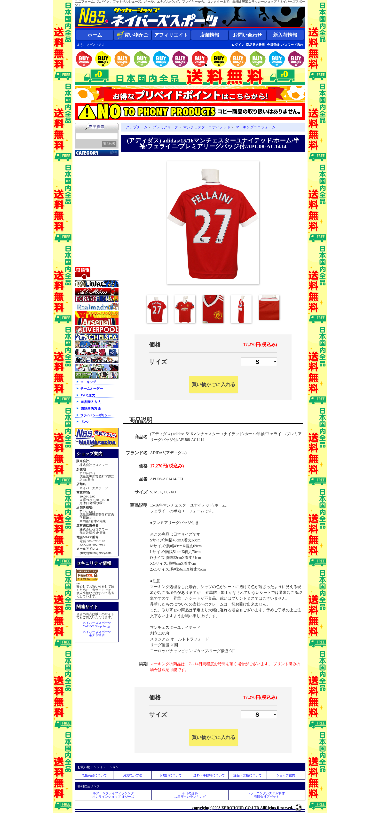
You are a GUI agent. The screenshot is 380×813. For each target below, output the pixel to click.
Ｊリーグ (84, 189)
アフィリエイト (171, 35)
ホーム (94, 35)
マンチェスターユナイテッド (206, 127)
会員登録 (273, 45)
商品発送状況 (255, 45)
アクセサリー (88, 256)
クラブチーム (88, 183)
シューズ (84, 238)
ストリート (86, 231)
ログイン (238, 45)
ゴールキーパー (90, 213)
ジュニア (84, 225)
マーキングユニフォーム (256, 127)
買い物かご (132, 35)
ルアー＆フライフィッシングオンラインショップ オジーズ (113, 794)
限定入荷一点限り (91, 177)
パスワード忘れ (292, 45)
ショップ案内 (285, 775)
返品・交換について (247, 775)
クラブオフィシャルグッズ (97, 171)
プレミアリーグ (165, 127)
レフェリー (86, 219)
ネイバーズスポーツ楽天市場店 (97, 633)
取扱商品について (94, 775)
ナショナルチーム (91, 195)
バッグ (82, 244)
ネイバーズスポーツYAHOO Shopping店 (97, 624)
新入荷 (82, 165)
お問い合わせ (247, 35)
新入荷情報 (285, 35)
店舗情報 (209, 35)
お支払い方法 (132, 775)
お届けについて (171, 775)
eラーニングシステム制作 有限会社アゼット (267, 794)
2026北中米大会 (90, 159)
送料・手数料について (209, 775)
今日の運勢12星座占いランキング (190, 794)
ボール (82, 250)
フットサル (86, 201)
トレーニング (88, 207)
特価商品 (84, 262)
